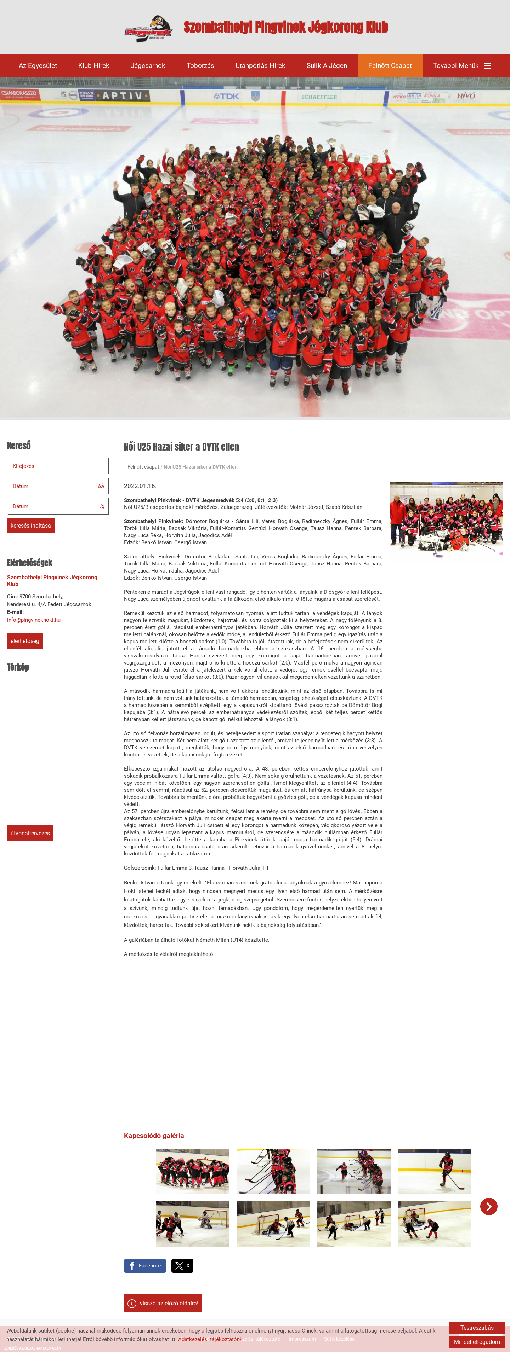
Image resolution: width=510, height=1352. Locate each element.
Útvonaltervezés (30, 833)
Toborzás (200, 66)
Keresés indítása (31, 525)
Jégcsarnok (148, 66)
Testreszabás (477, 1327)
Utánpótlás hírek (260, 66)
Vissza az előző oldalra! (169, 1303)
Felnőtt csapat (390, 66)
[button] (489, 1206)
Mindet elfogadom (477, 1342)
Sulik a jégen (327, 66)
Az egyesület (38, 66)
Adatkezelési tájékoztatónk (210, 1339)
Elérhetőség (25, 641)
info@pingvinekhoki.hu (34, 620)
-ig (101, 506)
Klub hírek (93, 66)
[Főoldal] (148, 29)
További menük (462, 66)
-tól (100, 485)
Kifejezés (23, 466)
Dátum (20, 486)
